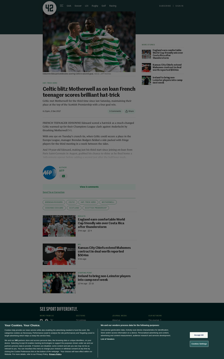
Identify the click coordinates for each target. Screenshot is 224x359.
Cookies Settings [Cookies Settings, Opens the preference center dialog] (199, 344)
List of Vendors (107, 339)
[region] (112, 340)
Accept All (198, 335)
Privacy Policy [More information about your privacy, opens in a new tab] (55, 354)
